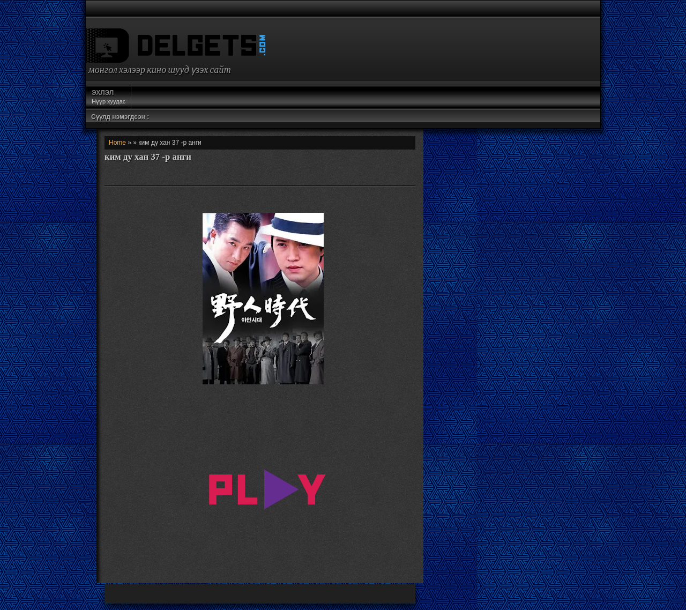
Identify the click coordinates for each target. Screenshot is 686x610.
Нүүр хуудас (108, 96)
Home (117, 142)
